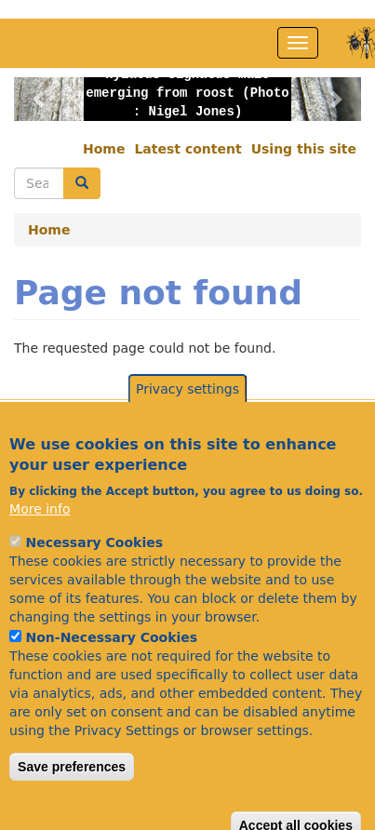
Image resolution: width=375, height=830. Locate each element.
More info (39, 534)
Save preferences (72, 791)
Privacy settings (187, 415)
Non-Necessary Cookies (112, 662)
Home (104, 148)
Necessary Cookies (94, 567)
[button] (40, 99)
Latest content (187, 148)
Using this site (303, 148)
